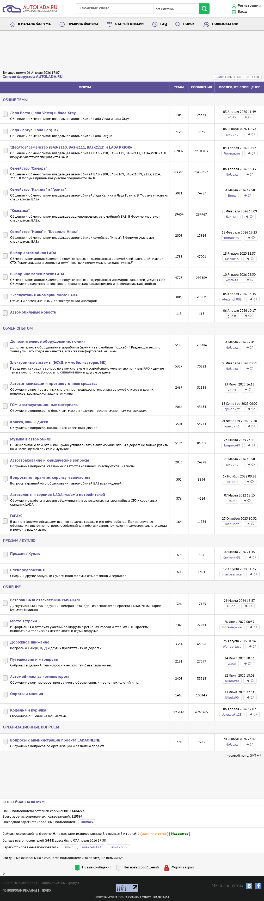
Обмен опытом (18, 328)
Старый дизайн (129, 24)
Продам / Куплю (19, 540)
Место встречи (23, 621)
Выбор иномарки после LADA (37, 274)
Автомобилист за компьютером (39, 677)
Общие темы (15, 99)
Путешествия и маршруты (34, 660)
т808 (232, 501)
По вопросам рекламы (20, 890)
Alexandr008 (232, 299)
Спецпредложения (27, 570)
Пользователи (225, 24)
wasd (232, 664)
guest (232, 316)
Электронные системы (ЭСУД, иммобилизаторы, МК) (58, 363)
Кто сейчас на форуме (25, 802)
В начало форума (34, 24)
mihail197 (232, 238)
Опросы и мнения (26, 694)
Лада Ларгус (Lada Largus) (34, 130)
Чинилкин (232, 153)
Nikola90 (232, 681)
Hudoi (232, 606)
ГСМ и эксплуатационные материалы (44, 405)
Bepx (232, 196)
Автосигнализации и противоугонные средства (53, 384)
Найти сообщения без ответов (237, 77)
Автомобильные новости (33, 312)
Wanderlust (232, 646)
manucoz (232, 524)
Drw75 (68, 847)
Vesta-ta (231, 280)
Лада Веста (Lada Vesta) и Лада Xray (43, 113)
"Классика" (20, 211)
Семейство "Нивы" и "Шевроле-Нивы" (44, 232)
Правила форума (83, 24)
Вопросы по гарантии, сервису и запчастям (50, 478)
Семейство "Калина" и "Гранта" (38, 190)
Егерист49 (232, 445)
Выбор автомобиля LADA (33, 253)
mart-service (232, 574)
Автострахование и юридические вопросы (49, 460)
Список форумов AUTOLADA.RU (33, 77)
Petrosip (231, 482)
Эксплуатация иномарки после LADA (44, 295)
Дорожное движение (29, 642)
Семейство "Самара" (28, 169)
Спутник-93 (232, 557)
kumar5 (87, 822)
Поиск (189, 24)
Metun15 (232, 259)
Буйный (232, 217)
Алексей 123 (232, 714)
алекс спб (232, 426)
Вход (242, 12)
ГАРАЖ (16, 516)
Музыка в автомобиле (30, 439)
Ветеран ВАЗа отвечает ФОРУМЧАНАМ (45, 600)
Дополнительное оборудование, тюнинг (47, 342)
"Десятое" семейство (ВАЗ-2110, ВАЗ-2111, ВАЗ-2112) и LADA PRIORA (71, 147)
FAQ (163, 24)
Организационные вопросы (31, 727)
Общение (12, 587)
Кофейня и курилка (28, 710)
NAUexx (232, 174)
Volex (232, 117)
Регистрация (249, 6)
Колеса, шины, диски (29, 422)
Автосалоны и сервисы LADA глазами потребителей (57, 495)
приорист (232, 134)
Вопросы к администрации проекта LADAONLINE (55, 740)
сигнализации (71, 372)
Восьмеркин (232, 627)
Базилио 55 (118, 847)
